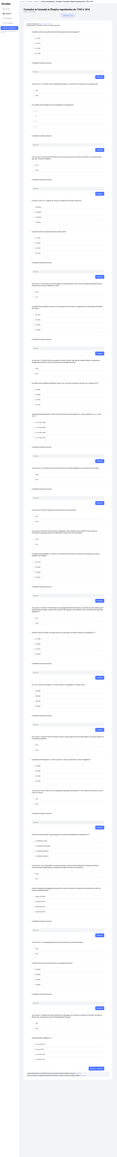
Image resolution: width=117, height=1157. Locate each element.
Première (30, 1)
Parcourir (7, 14)
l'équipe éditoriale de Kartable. (46, 24)
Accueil (6, 9)
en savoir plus (78, 1073)
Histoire (37, 1)
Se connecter (8, 23)
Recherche (7, 18)
